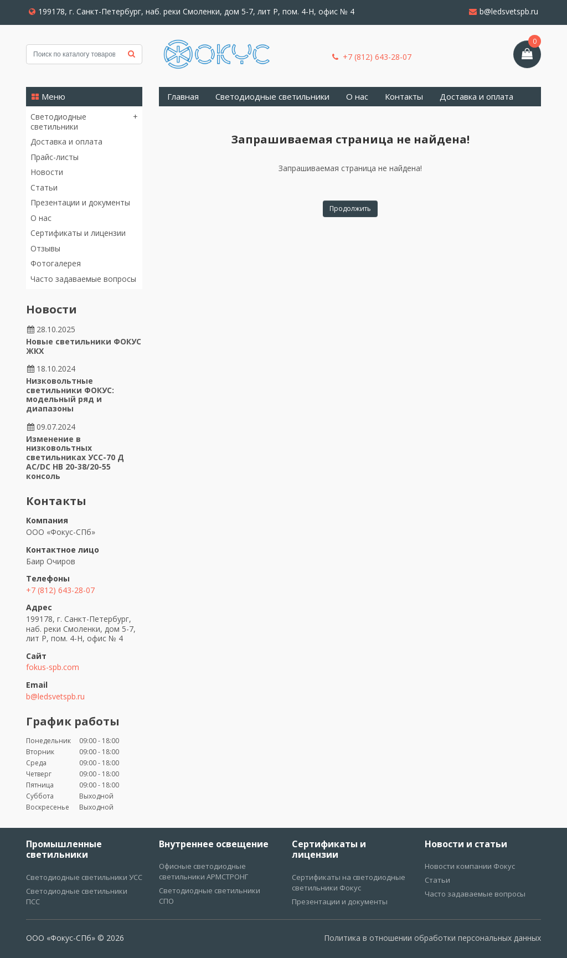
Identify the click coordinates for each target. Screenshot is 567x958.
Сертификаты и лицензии (78, 233)
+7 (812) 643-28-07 (371, 57)
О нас (40, 218)
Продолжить (350, 208)
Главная (183, 96)
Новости (46, 172)
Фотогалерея (55, 263)
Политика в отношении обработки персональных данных (432, 938)
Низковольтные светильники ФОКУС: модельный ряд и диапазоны (70, 394)
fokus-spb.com (52, 667)
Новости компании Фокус (470, 866)
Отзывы (45, 248)
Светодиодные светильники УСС (84, 877)
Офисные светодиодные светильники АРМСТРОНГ (203, 871)
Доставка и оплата (66, 141)
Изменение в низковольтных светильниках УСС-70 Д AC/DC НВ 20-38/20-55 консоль (75, 457)
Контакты (404, 96)
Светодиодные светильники (58, 121)
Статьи (44, 187)
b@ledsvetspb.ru (503, 11)
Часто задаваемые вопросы (83, 279)
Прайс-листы (54, 157)
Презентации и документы (80, 202)
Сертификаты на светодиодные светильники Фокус (348, 882)
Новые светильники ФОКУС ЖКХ (83, 346)
